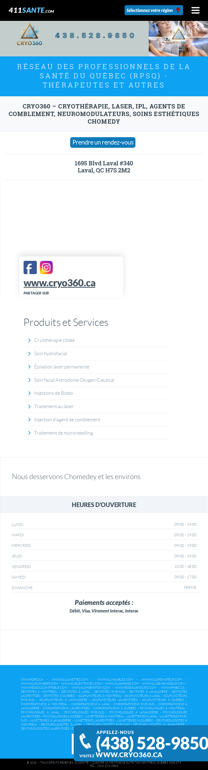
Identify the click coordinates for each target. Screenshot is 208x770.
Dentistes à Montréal (39, 691)
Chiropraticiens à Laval (90, 704)
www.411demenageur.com (163, 683)
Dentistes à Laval (75, 691)
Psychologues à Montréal (162, 708)
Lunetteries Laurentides (94, 720)
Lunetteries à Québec (135, 720)
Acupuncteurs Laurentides (115, 699)
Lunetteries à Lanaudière (50, 720)
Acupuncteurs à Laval (143, 695)
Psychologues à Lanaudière (133, 712)
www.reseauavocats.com (135, 687)
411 (31, 9)
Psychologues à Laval (40, 712)
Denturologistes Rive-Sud (107, 724)
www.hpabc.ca (172, 687)
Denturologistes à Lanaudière (159, 724)
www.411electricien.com (81, 683)
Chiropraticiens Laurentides (66, 708)
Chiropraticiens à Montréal (44, 704)
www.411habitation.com (91, 687)
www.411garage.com (122, 683)
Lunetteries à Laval (141, 716)
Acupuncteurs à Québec (163, 699)
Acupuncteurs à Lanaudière (63, 699)
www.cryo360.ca (129, 755)
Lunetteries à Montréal (104, 716)
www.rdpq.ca (32, 679)
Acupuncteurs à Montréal (100, 695)
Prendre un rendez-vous (102, 142)
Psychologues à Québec (63, 716)
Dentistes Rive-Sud (109, 691)
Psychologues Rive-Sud (84, 712)
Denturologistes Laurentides (45, 728)
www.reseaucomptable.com (44, 687)
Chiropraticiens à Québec (114, 708)
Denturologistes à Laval (61, 724)
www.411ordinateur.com (162, 679)
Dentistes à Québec (59, 695)
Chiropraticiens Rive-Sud (133, 704)
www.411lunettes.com (70, 679)
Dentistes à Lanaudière (148, 691)
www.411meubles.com (115, 679)
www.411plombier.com (39, 683)
